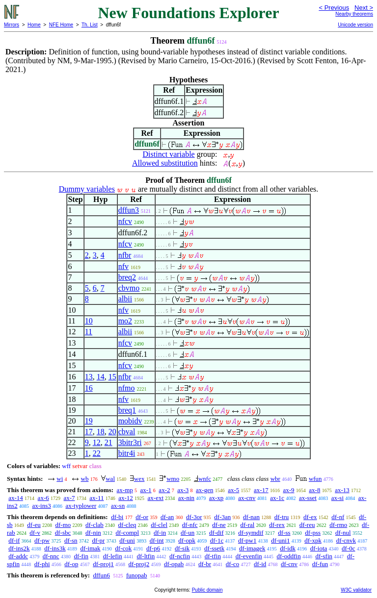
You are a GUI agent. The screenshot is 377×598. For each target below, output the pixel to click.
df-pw (42, 540)
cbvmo (129, 288)
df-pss (313, 532)
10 (89, 321)
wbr (275, 478)
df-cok (123, 548)
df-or (141, 517)
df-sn (71, 540)
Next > (363, 7)
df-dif (216, 532)
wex (139, 478)
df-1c (216, 540)
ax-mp (125, 490)
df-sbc (63, 532)
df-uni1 (280, 540)
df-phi (42, 564)
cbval (126, 431)
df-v (34, 532)
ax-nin (186, 497)
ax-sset (308, 497)
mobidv (130, 421)
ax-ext (155, 497)
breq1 (127, 410)
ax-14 (15, 497)
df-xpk (313, 540)
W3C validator (356, 590)
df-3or (194, 517)
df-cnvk (346, 540)
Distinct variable (169, 154)
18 (101, 431)
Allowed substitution (165, 163)
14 (101, 377)
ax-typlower (80, 505)
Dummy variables (87, 189)
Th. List (89, 24)
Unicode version (355, 24)
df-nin (93, 532)
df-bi (117, 517)
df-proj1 (103, 564)
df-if (14, 540)
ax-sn (118, 505)
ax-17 (261, 490)
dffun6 (101, 575)
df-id (260, 564)
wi (59, 478)
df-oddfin (289, 556)
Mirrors (11, 24)
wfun (315, 478)
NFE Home (61, 24)
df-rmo (338, 524)
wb (85, 478)
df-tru (281, 517)
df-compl (127, 532)
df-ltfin (145, 556)
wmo (172, 478)
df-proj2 (139, 564)
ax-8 (314, 490)
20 (112, 431)
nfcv (125, 221)
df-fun (320, 564)
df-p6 (153, 548)
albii (125, 299)
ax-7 (69, 497)
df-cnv (289, 564)
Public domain (207, 590)
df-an (167, 517)
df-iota (318, 548)
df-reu (307, 524)
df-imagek (252, 548)
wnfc (204, 478)
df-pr (98, 540)
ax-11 (96, 497)
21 (108, 442)
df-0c (348, 548)
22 (97, 453)
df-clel (159, 524)
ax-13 (342, 490)
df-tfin (213, 556)
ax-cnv (246, 497)
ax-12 (125, 497)
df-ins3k (54, 548)
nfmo (126, 388)
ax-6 (43, 497)
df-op (71, 564)
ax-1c (277, 497)
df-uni (127, 540)
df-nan (251, 517)
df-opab (174, 564)
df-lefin (112, 556)
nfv (123, 266)
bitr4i (126, 453)
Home (34, 24)
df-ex (310, 517)
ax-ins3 (41, 505)
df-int (157, 540)
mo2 (125, 321)
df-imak (90, 548)
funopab (136, 575)
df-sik (182, 548)
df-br (204, 564)
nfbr (125, 255)
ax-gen (204, 490)
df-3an (222, 517)
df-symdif (250, 532)
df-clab (94, 524)
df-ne (218, 524)
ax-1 (146, 490)
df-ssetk (214, 548)
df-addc (18, 556)
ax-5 (233, 490)
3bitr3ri (130, 442)
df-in (160, 532)
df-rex (277, 524)
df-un (187, 532)
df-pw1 (247, 540)
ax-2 (164, 490)
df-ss (284, 532)
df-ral (248, 524)
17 (89, 431)
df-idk (288, 548)
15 (112, 377)
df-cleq (127, 524)
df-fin (81, 556)
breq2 (127, 277)
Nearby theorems (354, 14)
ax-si (337, 497)
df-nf (337, 517)
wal (110, 478)
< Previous (334, 7)
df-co (232, 564)
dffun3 (128, 210)
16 (89, 388)
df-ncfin (179, 556)
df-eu (33, 524)
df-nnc (51, 556)
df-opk (186, 540)
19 (89, 421)
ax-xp (216, 497)
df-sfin (323, 556)
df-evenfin (249, 556)
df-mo (63, 524)
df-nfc (190, 524)
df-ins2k (18, 548)
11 (88, 331)
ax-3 (182, 490)
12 (97, 442)
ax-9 (288, 490)
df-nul (343, 532)
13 (89, 377)
